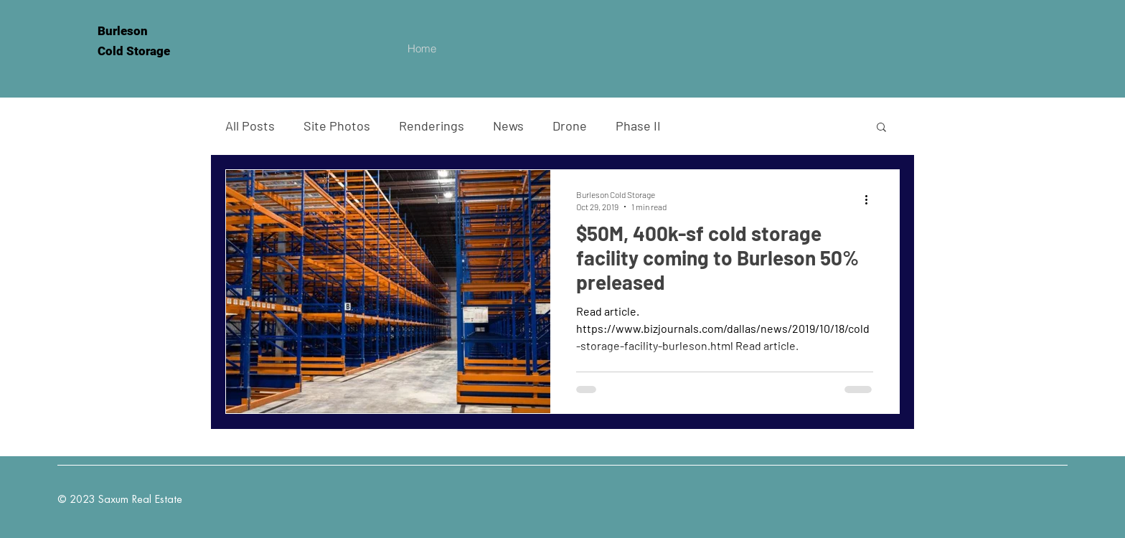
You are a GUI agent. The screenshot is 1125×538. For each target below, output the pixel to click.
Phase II (638, 125)
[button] (881, 128)
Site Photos (336, 125)
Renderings (431, 125)
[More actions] (871, 199)
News (508, 125)
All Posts (250, 125)
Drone (569, 125)
